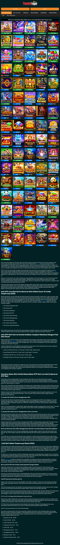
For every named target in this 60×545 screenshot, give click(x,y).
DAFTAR (15, 9)
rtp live (38, 264)
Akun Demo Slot (11, 15)
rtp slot (55, 271)
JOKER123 (25, 12)
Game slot (13, 341)
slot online (43, 300)
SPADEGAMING (53, 12)
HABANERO (44, 12)
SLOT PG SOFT (17, 12)
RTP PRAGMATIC (6, 12)
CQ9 (3, 15)
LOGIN (44, 9)
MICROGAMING (34, 12)
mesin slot (7, 459)
